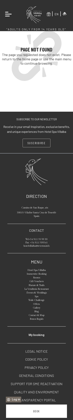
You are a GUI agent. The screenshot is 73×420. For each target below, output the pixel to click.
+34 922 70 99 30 (38, 239)
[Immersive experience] (65, 14)
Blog (36, 311)
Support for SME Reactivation (36, 384)
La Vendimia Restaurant (36, 289)
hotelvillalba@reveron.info (37, 245)
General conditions (36, 375)
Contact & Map (36, 315)
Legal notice (36, 351)
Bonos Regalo (36, 319)
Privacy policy (37, 367)
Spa (36, 296)
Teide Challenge (36, 300)
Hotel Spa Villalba (36, 270)
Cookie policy (36, 359)
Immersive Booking (37, 273)
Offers (36, 304)
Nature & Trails (36, 285)
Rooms (36, 277)
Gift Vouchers (36, 281)
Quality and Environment (36, 392)
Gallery (36, 307)
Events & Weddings (36, 292)
